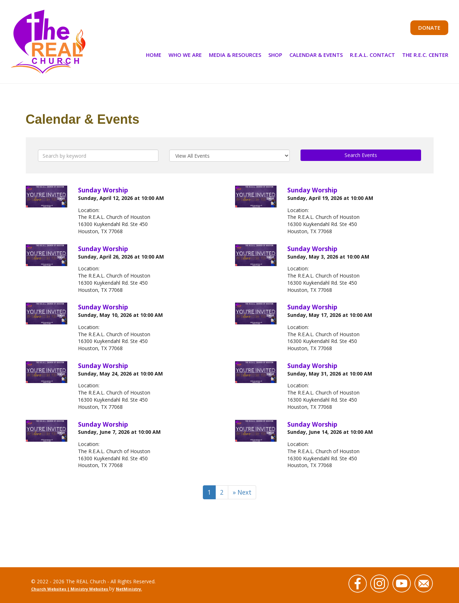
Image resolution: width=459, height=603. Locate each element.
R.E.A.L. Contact (372, 54)
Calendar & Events (316, 54)
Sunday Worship (103, 190)
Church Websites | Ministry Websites (70, 589)
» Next (242, 492)
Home (153, 54)
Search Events (361, 155)
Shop (275, 54)
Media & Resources (235, 54)
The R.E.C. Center (425, 54)
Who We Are (185, 54)
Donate (429, 27)
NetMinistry (128, 589)
